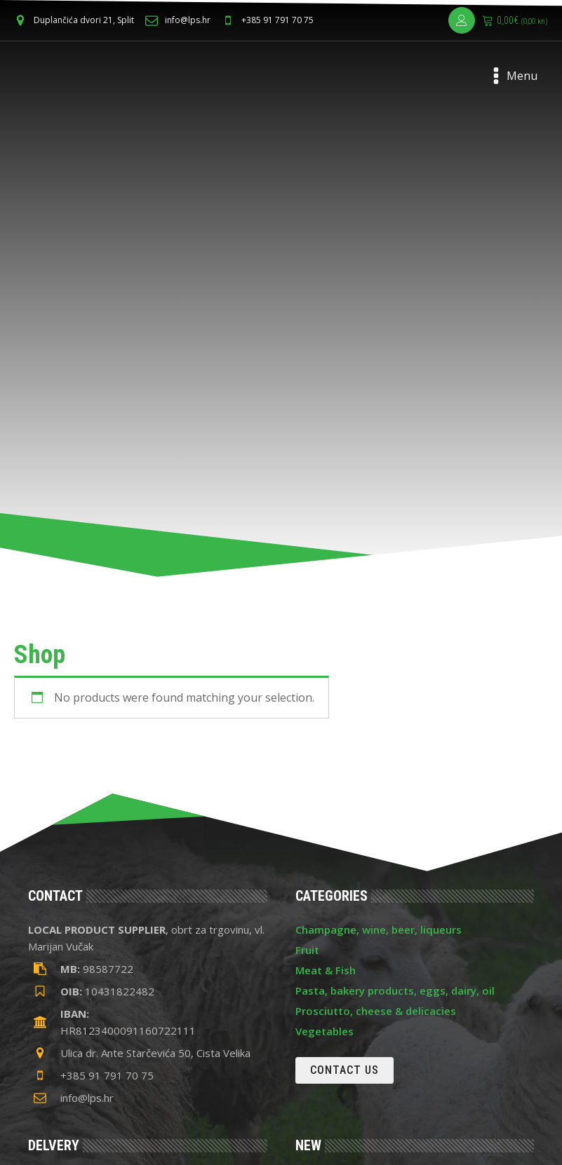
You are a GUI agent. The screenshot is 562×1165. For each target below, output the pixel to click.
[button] (79, 20)
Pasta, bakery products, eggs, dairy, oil (395, 990)
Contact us (344, 1070)
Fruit (307, 950)
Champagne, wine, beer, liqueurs (378, 929)
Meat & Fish (325, 970)
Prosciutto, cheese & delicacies (375, 1011)
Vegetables (324, 1031)
